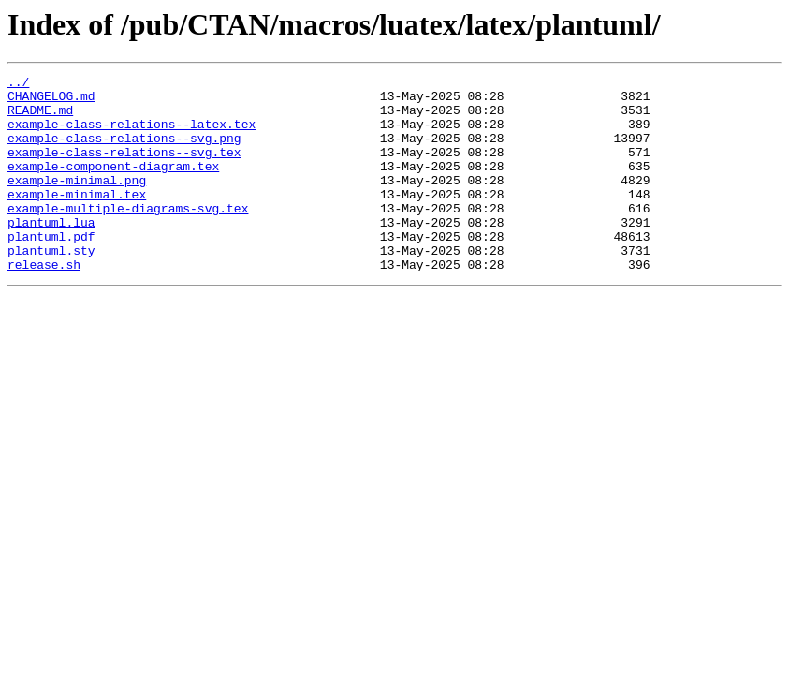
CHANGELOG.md (51, 101)
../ (18, 84)
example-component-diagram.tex (113, 185)
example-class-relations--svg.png (124, 151)
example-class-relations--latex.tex (131, 134)
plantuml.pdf (51, 269)
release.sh (43, 303)
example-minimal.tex (76, 219)
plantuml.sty (51, 286)
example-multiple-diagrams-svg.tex (127, 235)
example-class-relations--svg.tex (124, 168)
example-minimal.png (76, 202)
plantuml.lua (51, 252)
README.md (40, 118)
